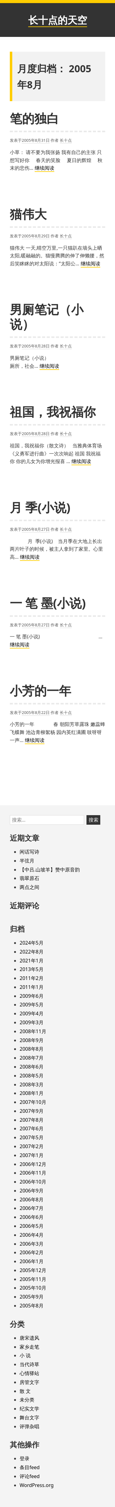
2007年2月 (32, 1146)
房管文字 (29, 1382)
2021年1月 (32, 960)
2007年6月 (32, 1128)
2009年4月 (32, 1013)
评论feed (30, 1476)
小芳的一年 (40, 690)
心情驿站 (29, 1373)
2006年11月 (33, 1172)
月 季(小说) (40, 507)
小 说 (25, 1355)
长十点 (66, 140)
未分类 (27, 1399)
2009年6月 (32, 996)
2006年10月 (33, 1181)
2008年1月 (32, 1093)
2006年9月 (32, 1190)
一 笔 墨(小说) (48, 602)
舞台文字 (29, 1417)
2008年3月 (32, 1084)
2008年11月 (33, 1031)
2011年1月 (32, 987)
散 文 (25, 1391)
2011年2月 (32, 978)
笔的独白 (34, 118)
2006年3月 (32, 1243)
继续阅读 (44, 168)
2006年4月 (32, 1234)
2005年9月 (32, 1296)
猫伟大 (28, 213)
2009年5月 (32, 1004)
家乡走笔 (29, 1346)
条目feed (30, 1467)
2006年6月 (32, 1217)
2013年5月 (32, 969)
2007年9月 (32, 1111)
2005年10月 (33, 1287)
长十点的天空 (57, 19)
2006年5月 (32, 1226)
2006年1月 (32, 1261)
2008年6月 (32, 1066)
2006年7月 (32, 1208)
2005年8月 (32, 1305)
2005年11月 (33, 1279)
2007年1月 (32, 1155)
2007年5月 (32, 1137)
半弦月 (27, 860)
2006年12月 (33, 1164)
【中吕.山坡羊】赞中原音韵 (50, 869)
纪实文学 (29, 1408)
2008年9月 (32, 1040)
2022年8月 (32, 951)
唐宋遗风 (29, 1337)
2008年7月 (32, 1057)
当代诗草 (29, 1364)
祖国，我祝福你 (53, 411)
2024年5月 (32, 942)
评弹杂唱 (29, 1426)
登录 (24, 1458)
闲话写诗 (29, 851)
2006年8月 (32, 1199)
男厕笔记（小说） (46, 316)
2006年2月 (32, 1252)
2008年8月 (32, 1048)
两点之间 (29, 887)
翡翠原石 (29, 878)
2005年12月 (33, 1270)
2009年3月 (32, 1022)
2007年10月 (33, 1102)
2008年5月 (32, 1075)
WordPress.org (37, 1485)
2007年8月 (32, 1119)
